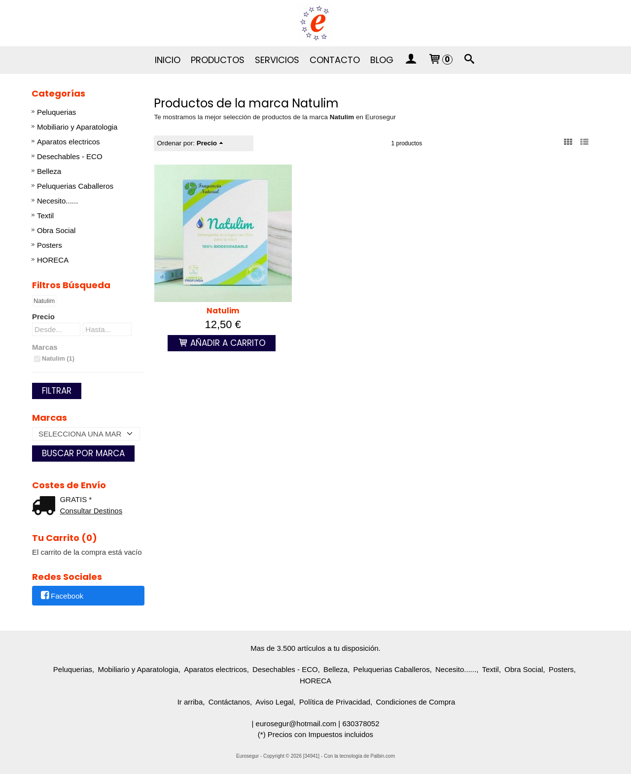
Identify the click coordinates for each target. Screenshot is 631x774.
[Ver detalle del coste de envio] (46, 506)
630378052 (360, 723)
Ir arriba (190, 702)
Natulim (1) (58, 358)
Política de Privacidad (334, 702)
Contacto (335, 60)
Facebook (61, 596)
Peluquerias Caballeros (75, 186)
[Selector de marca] (86, 433)
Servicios (277, 60)
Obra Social (56, 230)
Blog (381, 60)
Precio (43, 316)
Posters (49, 245)
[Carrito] (439, 60)
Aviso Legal (274, 702)
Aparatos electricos (68, 141)
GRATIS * (76, 499)
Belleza (49, 171)
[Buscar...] (470, 60)
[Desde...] (56, 329)
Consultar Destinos (91, 510)
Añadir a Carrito (221, 343)
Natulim (223, 310)
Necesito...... (57, 201)
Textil (45, 215)
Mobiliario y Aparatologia (77, 127)
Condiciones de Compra (415, 702)
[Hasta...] (107, 329)
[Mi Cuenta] (410, 60)
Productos (218, 60)
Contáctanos (229, 702)
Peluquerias (56, 112)
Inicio (167, 60)
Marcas (45, 347)
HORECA (53, 260)
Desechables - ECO (70, 156)
